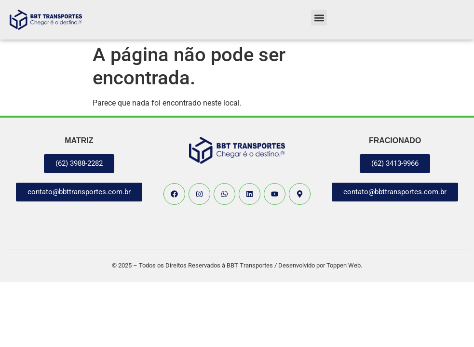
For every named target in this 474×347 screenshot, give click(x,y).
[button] (319, 18)
